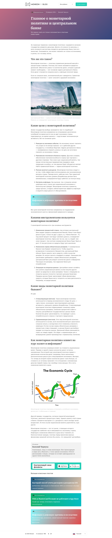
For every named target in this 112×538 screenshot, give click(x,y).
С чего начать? (81, 4)
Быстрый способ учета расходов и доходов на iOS (55, 483)
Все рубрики (63, 4)
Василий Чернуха (63, 12)
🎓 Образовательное (37, 12)
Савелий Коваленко (38, 488)
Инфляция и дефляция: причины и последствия (54, 200)
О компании (39, 535)
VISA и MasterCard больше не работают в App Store (55, 499)
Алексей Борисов (37, 504)
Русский (78, 535)
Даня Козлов (36, 204)
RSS (45, 535)
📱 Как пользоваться (39, 479)
